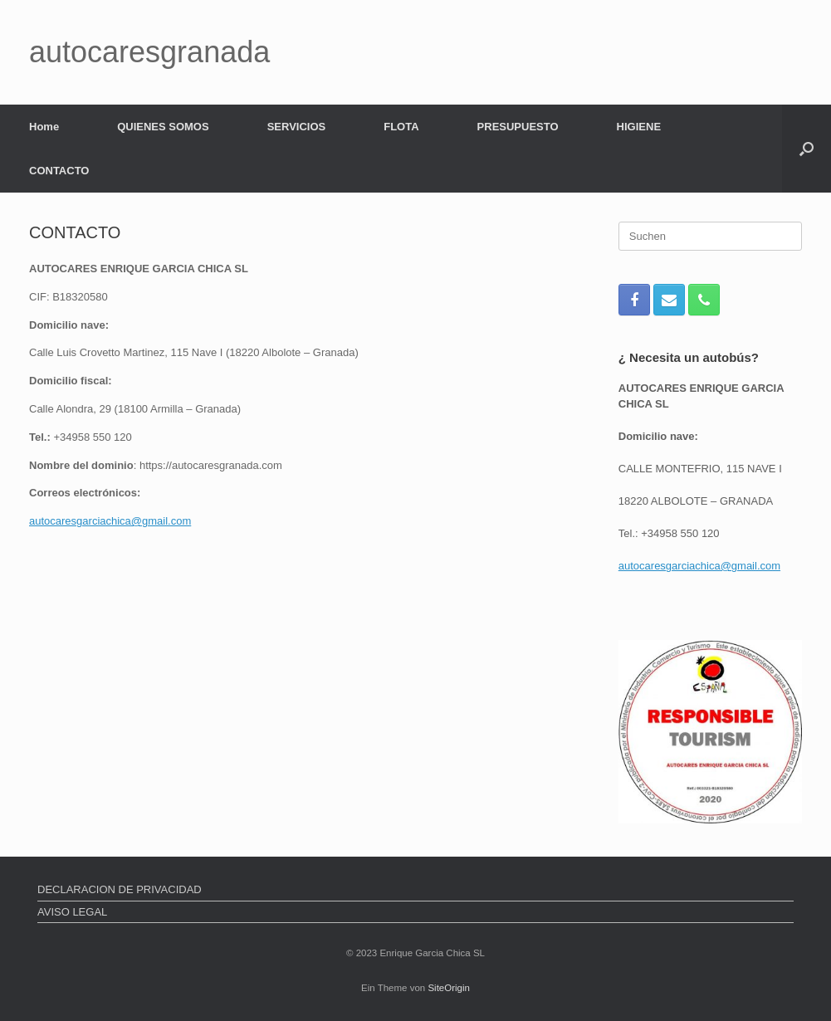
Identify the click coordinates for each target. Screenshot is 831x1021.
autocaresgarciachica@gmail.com (110, 521)
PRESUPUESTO (518, 126)
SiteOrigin (449, 988)
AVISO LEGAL (72, 912)
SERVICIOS (296, 126)
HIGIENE (639, 126)
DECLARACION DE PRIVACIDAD (119, 889)
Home (44, 126)
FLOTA (401, 126)
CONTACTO (59, 170)
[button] (806, 149)
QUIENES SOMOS (163, 126)
